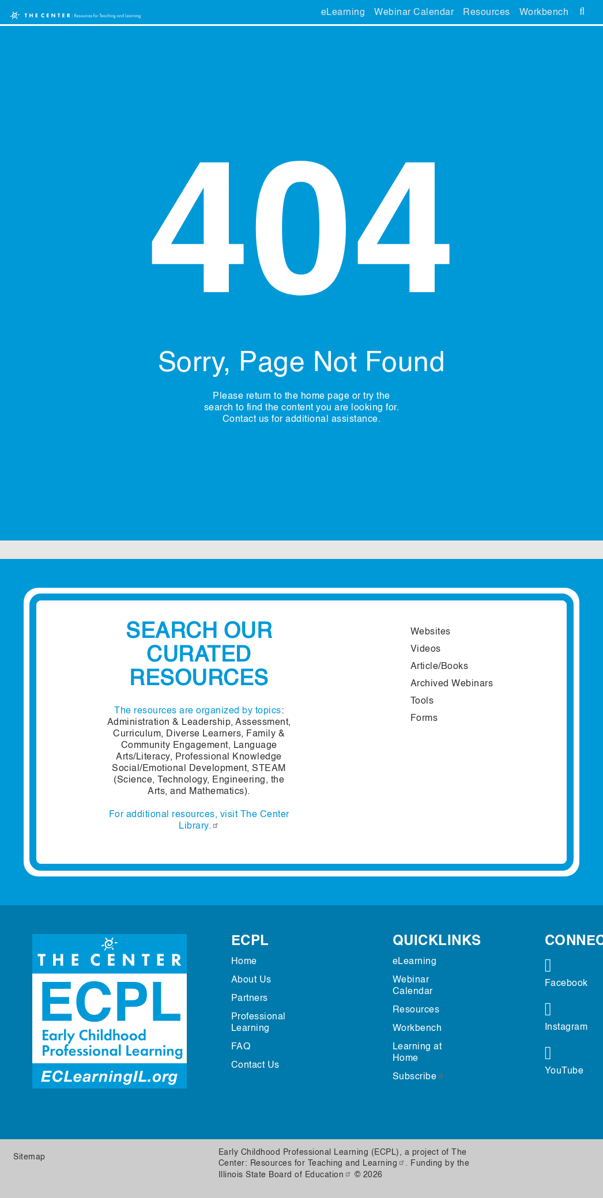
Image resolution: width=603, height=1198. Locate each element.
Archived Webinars (451, 684)
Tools (422, 701)
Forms (424, 718)
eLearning (343, 12)
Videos (425, 649)
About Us (251, 980)
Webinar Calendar (414, 12)
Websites (430, 632)
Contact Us (255, 1065)
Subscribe (419, 1077)
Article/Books (439, 666)
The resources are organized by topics (197, 711)
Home (244, 961)
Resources (486, 12)
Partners (249, 998)
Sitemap (29, 1157)
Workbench (544, 12)
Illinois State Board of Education (285, 1175)
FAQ (241, 1047)
